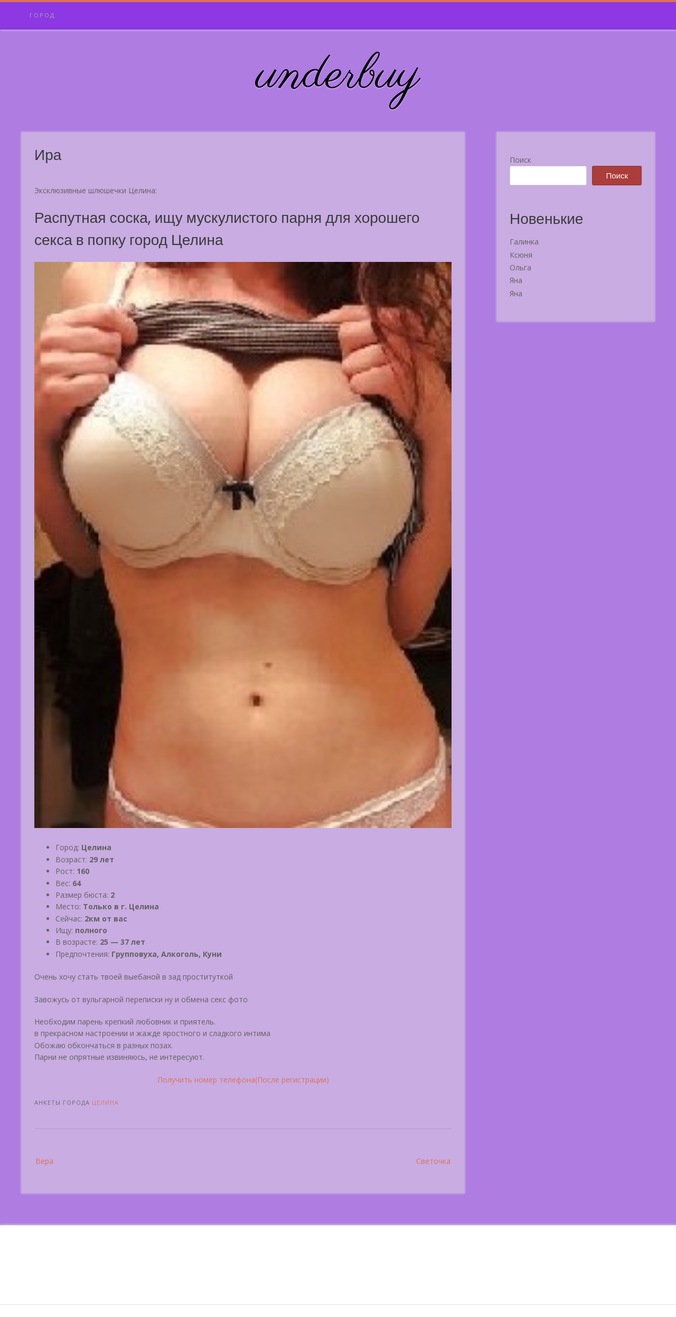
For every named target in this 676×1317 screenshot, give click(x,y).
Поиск (520, 160)
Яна (516, 280)
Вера (44, 1161)
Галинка (524, 242)
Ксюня (521, 255)
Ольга (520, 267)
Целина (105, 1102)
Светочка (433, 1161)
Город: (44, 15)
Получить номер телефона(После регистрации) (243, 1080)
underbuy (338, 75)
